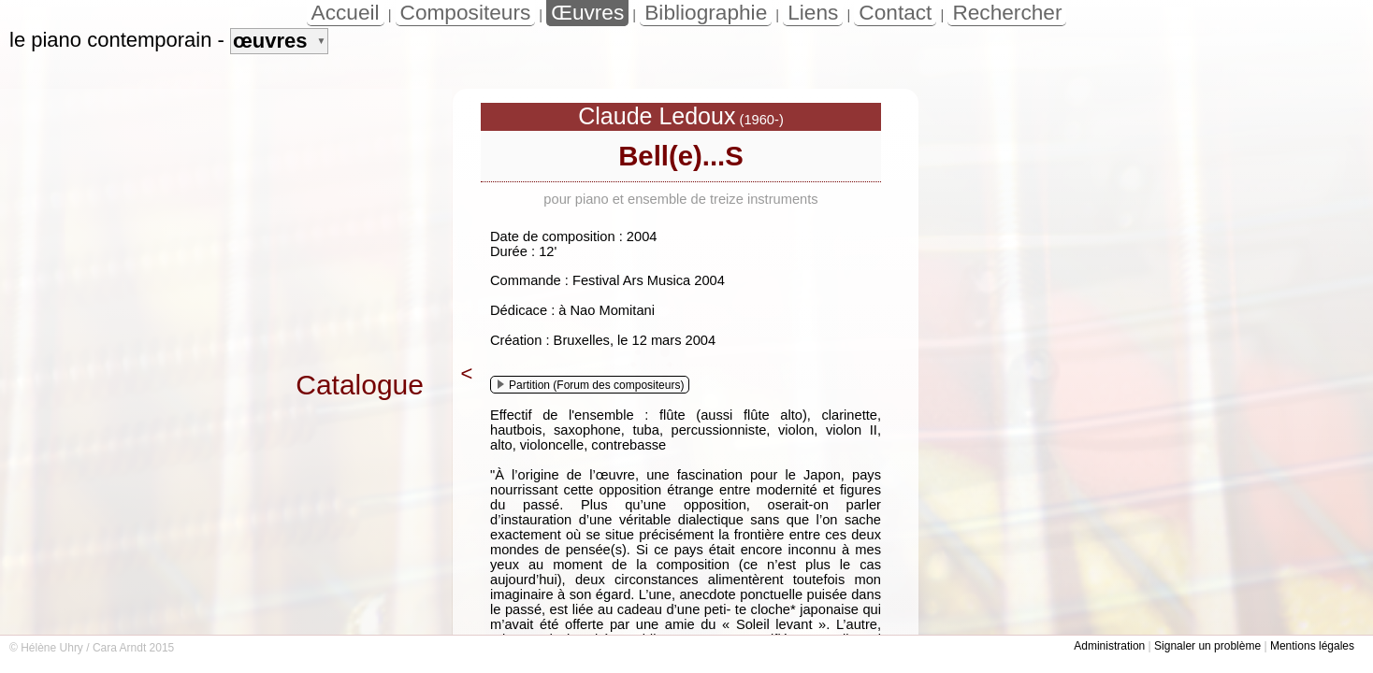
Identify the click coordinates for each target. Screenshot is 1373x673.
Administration (1109, 645)
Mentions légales (1312, 645)
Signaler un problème (1207, 645)
